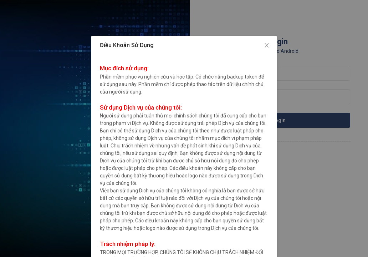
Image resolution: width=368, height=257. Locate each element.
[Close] (267, 46)
